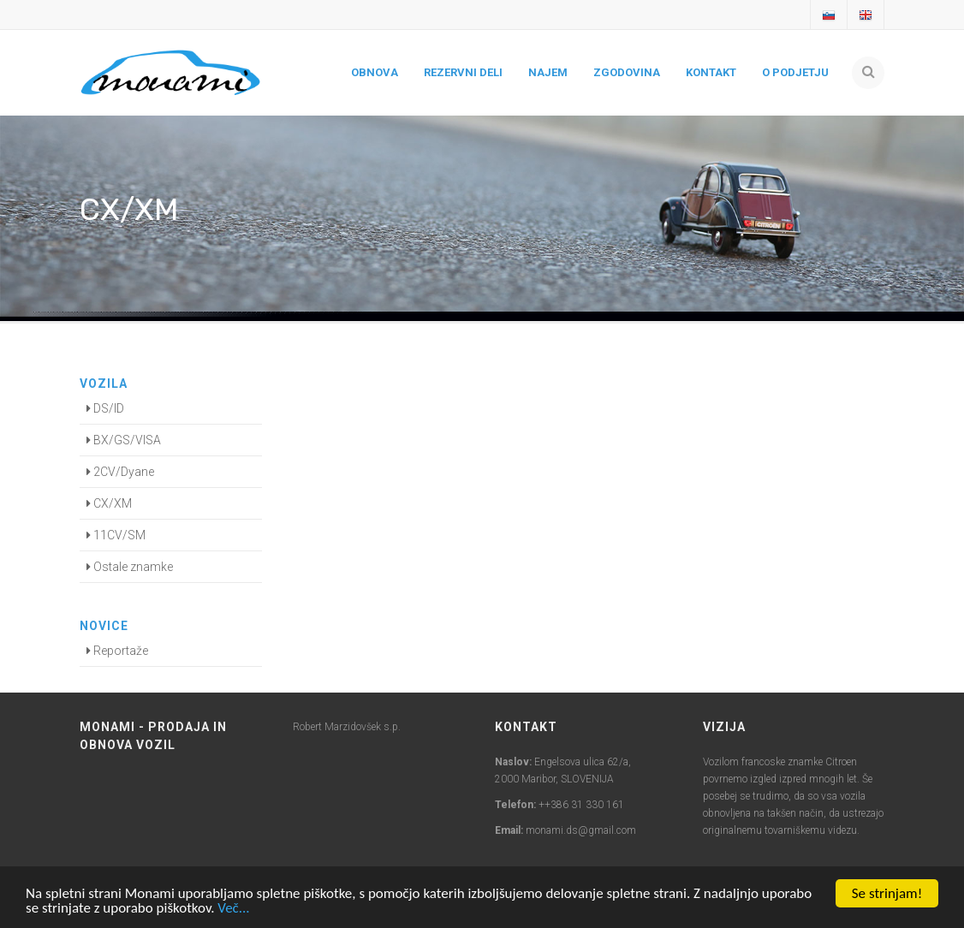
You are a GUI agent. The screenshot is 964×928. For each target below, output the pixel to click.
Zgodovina (626, 72)
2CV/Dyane (120, 472)
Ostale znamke (129, 567)
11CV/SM (116, 535)
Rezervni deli (463, 72)
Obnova (374, 72)
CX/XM (109, 503)
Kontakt (711, 72)
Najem (548, 72)
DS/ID (105, 408)
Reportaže (117, 650)
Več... (233, 909)
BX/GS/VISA (123, 440)
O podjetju (795, 72)
